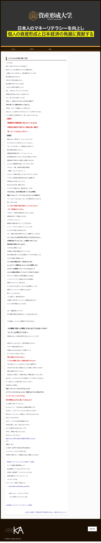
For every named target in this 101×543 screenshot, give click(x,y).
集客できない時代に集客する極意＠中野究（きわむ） (21, 440)
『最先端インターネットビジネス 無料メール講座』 (20, 463)
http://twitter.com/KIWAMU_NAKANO (19, 488)
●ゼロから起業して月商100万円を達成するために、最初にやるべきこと (45, 513)
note (50, 50)
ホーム (13, 50)
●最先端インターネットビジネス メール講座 (19, 506)
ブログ (32, 50)
